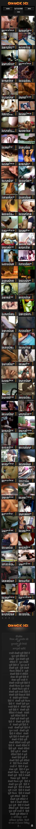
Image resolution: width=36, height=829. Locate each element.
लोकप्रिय (8, 8)
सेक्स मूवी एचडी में (19, 680)
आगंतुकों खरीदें (18, 648)
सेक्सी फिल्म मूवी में (20, 689)
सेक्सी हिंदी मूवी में (19, 757)
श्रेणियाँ (29, 8)
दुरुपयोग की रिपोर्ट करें (19, 645)
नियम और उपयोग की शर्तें (19, 640)
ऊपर (32, 825)
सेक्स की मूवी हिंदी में (19, 677)
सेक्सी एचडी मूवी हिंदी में (19, 683)
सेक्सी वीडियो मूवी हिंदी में (18, 3)
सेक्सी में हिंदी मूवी (19, 739)
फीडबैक (19, 636)
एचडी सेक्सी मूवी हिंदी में (19, 653)
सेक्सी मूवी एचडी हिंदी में (19, 691)
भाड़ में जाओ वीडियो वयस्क (18, 10)
